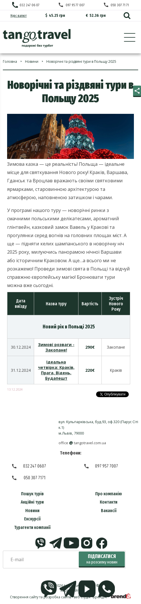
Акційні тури (32, 502)
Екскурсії (32, 519)
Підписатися (101, 559)
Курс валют (19, 15)
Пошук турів (32, 493)
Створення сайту (24, 597)
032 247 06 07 (30, 5)
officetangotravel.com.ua (82, 443)
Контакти (108, 502)
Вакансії (109, 510)
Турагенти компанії (32, 527)
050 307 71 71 (120, 5)
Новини (32, 510)
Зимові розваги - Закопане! (56, 347)
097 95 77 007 (75, 5)
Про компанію (108, 493)
